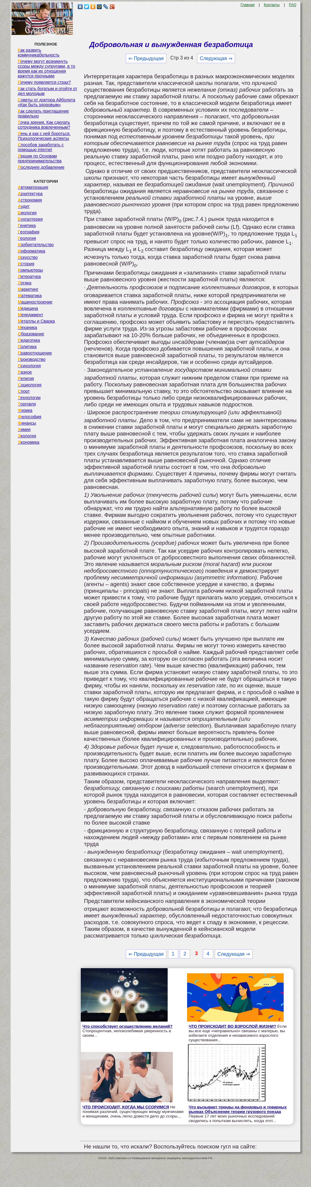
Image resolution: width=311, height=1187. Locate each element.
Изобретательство (36, 244)
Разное (25, 372)
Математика (30, 295)
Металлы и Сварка (36, 321)
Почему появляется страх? (44, 82)
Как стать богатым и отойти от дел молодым (47, 91)
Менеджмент (30, 314)
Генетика (27, 225)
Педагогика (29, 340)
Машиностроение (35, 302)
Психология (29, 365)
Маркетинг (28, 289)
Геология (27, 238)
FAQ (292, 5)
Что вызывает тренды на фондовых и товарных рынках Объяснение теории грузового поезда (238, 1109)
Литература (29, 276)
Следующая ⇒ (216, 58)
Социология (29, 384)
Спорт (23, 391)
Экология (27, 435)
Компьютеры (30, 270)
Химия (24, 429)
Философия (29, 416)
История (26, 263)
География (28, 231)
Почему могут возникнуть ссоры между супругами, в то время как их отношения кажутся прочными (46, 68)
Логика (24, 282)
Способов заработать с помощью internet (40, 147)
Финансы (27, 423)
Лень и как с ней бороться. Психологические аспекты (44, 136)
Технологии (29, 397)
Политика (27, 346)
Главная (248, 5)
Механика (27, 327)
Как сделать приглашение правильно (43, 113)
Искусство (28, 257)
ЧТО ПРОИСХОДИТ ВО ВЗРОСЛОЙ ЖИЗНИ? (232, 1026)
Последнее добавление (41, 167)
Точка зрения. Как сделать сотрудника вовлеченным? (44, 125)
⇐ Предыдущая (145, 58)
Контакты (272, 5)
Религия (26, 378)
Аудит (23, 206)
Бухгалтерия (30, 219)
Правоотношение (35, 353)
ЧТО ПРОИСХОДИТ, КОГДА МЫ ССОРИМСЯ (125, 1107)
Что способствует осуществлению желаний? (127, 1026)
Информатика (31, 251)
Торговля (27, 404)
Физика (25, 410)
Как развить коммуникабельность (38, 52)
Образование (31, 333)
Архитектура (30, 193)
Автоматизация (33, 187)
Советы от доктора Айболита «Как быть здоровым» (46, 102)
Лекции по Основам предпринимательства (39, 158)
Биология (27, 212)
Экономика (28, 442)
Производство (31, 359)
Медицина (28, 308)
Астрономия (30, 200)
